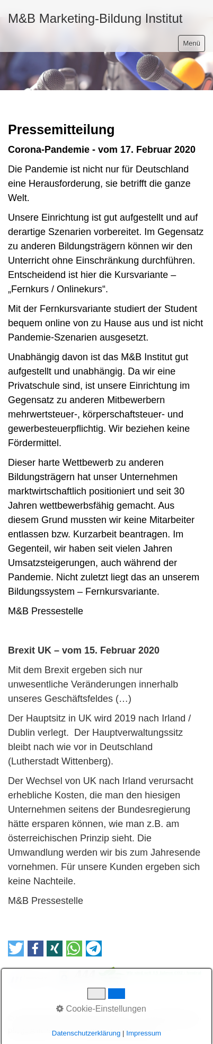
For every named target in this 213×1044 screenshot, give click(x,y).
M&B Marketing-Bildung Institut (95, 18)
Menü (191, 43)
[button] (16, 948)
